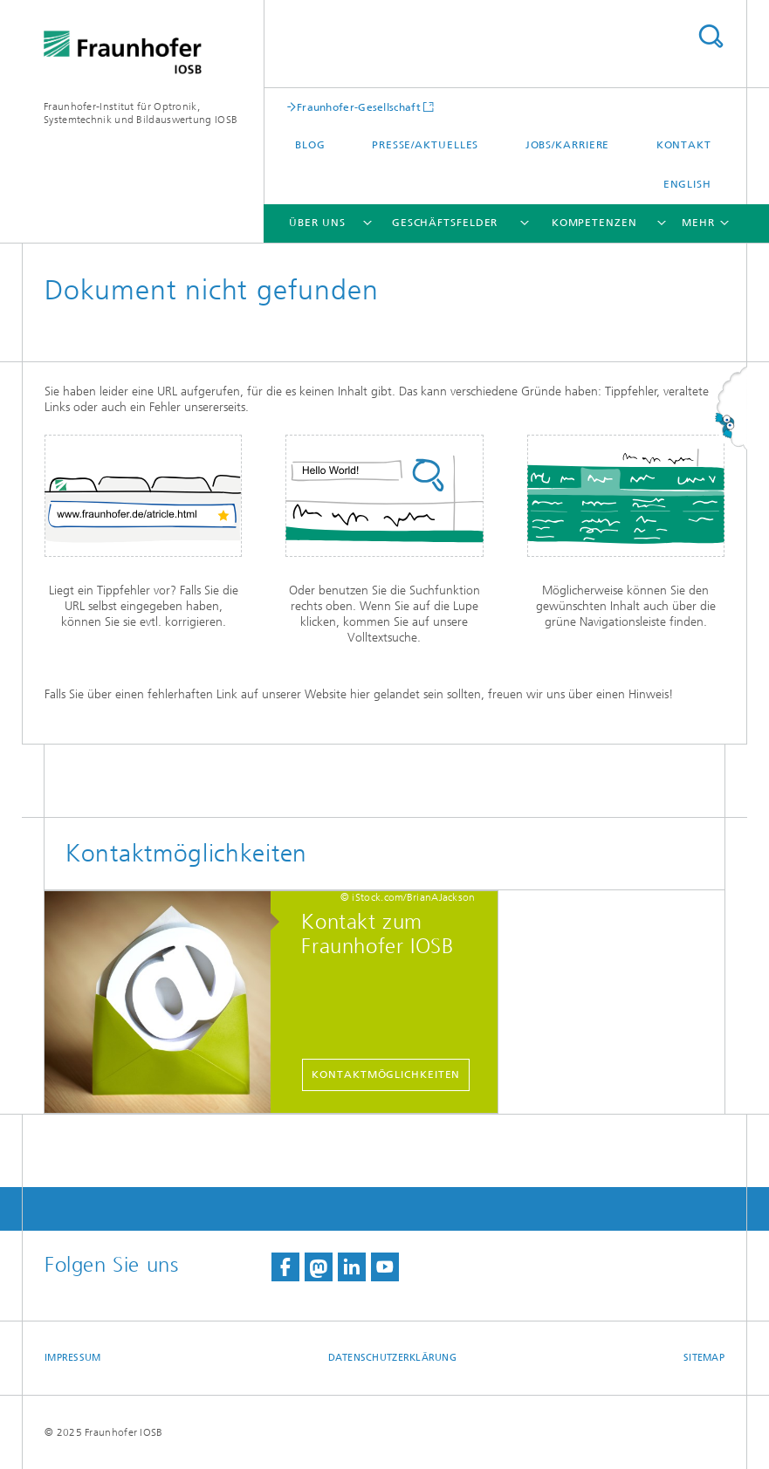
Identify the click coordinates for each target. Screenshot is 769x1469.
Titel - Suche (710, 36)
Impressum (72, 1357)
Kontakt (683, 145)
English (687, 184)
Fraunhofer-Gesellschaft (359, 107)
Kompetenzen (594, 222)
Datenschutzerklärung (392, 1357)
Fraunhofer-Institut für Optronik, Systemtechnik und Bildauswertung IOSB (140, 113)
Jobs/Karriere (567, 145)
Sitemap (703, 1357)
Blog (310, 145)
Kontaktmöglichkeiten (386, 1074)
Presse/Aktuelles (425, 145)
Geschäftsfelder (445, 222)
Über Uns (317, 222)
